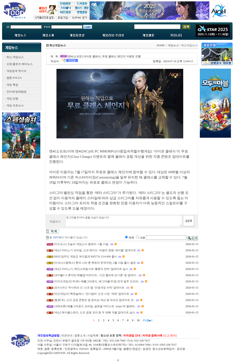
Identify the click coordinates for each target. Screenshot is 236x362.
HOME (161, 45)
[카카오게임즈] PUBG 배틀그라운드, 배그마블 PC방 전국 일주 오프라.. (97, 281)
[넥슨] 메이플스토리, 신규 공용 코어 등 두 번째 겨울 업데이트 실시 (94, 312)
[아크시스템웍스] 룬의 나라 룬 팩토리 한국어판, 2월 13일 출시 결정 (95, 262)
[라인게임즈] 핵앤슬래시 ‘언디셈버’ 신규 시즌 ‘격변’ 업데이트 (91, 293)
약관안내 (66, 335)
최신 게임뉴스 (15, 57)
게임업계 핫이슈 (16, 71)
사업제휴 (92, 335)
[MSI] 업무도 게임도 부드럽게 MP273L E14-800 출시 (85, 256)
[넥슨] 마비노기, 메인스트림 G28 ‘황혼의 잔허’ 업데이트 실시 (91, 269)
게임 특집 (12, 84)
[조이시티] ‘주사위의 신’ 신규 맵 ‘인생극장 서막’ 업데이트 (89, 287)
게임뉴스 (173, 45)
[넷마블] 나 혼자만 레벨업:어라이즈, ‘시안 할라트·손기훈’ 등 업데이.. (95, 275)
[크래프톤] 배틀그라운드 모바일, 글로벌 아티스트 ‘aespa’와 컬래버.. (95, 306)
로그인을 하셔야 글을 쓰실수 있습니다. (123, 221)
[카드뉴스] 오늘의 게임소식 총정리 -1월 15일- (81, 244)
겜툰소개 (80, 335)
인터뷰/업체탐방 (16, 91)
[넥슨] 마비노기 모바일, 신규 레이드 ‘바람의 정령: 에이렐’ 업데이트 (95, 250)
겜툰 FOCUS (14, 77)
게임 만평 (12, 98)
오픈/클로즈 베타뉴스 (19, 64)
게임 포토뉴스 (15, 105)
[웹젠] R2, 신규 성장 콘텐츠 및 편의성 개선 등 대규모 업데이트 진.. (94, 300)
